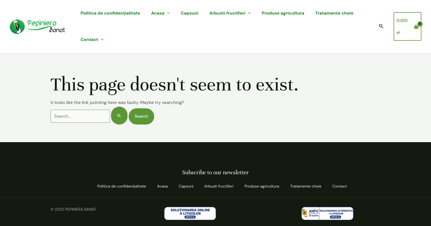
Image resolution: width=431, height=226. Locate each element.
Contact (92, 39)
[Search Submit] (119, 116)
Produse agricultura (283, 13)
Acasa (160, 13)
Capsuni (189, 13)
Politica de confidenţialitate (110, 13)
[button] (381, 26)
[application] (167, 13)
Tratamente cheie (334, 13)
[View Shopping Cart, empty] (407, 26)
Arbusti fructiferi (230, 13)
